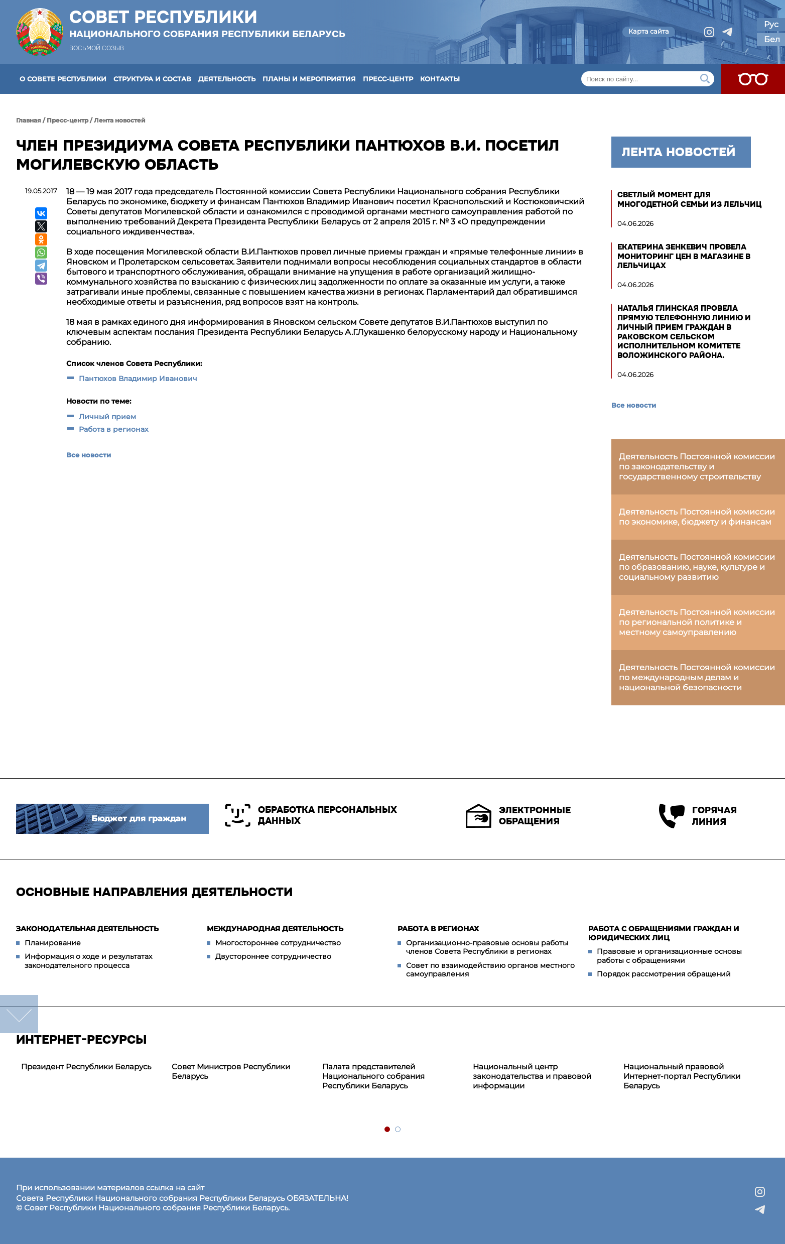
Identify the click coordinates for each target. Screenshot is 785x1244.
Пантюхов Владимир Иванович (138, 378)
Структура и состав (152, 79)
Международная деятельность (275, 928)
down (19, 1014)
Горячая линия (698, 816)
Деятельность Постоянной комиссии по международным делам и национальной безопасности (697, 677)
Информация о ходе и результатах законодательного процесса (88, 961)
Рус (771, 24)
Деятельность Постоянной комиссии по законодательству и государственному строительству (697, 466)
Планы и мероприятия (309, 79)
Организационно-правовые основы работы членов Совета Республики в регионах (487, 947)
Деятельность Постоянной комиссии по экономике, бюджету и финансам (697, 517)
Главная (28, 120)
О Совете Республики (63, 79)
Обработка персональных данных (311, 815)
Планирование (53, 942)
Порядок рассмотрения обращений (664, 973)
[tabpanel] (91, 1067)
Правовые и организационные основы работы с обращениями (669, 956)
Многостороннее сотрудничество (278, 942)
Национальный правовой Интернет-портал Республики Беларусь (681, 1076)
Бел (772, 39)
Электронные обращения (518, 816)
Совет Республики (207, 24)
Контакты (440, 79)
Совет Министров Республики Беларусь (231, 1071)
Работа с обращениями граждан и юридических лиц (663, 933)
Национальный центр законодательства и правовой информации (532, 1076)
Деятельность (226, 79)
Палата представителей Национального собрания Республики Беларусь (373, 1076)
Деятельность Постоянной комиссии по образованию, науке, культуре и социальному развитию (697, 567)
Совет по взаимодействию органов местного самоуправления (490, 970)
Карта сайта (648, 31)
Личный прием (107, 416)
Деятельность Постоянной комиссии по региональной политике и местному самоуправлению (697, 622)
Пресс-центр (388, 79)
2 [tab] (398, 1130)
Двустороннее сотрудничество (273, 956)
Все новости (88, 455)
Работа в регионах (114, 429)
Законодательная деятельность (87, 928)
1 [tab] (387, 1130)
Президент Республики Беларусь (86, 1066)
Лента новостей (120, 120)
